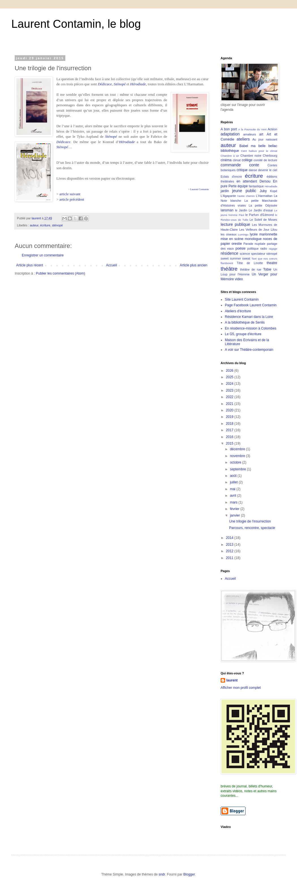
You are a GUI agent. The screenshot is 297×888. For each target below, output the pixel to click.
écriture (45, 225)
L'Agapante (228, 195)
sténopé (57, 225)
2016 (230, 437)
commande (231, 165)
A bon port (229, 129)
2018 (230, 424)
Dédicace (105, 84)
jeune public (244, 190)
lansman (227, 210)
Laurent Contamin (199, 189)
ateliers (243, 139)
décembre (238, 449)
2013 (230, 545)
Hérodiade (138, 84)
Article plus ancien (193, 265)
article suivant (69, 194)
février (235, 509)
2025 (230, 377)
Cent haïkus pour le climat (259, 150)
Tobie (267, 269)
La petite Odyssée (263, 205)
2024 (230, 384)
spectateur (258, 253)
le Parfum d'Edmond (259, 214)
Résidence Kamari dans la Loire (249, 317)
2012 (230, 551)
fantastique (256, 186)
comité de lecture (265, 160)
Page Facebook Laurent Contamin (251, 305)
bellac (272, 146)
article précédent (71, 199)
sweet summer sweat (235, 258)
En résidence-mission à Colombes (250, 328)
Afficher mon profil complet (241, 688)
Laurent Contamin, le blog (76, 24)
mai (233, 489)
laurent (232, 680)
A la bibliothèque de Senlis (245, 322)
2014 (230, 538)
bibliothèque (230, 151)
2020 (230, 410)
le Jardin (241, 210)
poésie (241, 248)
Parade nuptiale (254, 243)
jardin (225, 191)
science (245, 253)
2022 (230, 397)
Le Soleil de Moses (263, 219)
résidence (229, 253)
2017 (230, 430)
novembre (238, 456)
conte (254, 165)
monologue (253, 239)
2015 (230, 443)
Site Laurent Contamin (242, 299)
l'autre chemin (246, 195)
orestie (237, 244)
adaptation (230, 134)
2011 (230, 558)
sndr (162, 874)
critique (242, 170)
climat (237, 160)
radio (263, 248)
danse (253, 170)
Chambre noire (250, 155)
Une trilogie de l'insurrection (250, 521)
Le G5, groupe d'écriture (243, 334)
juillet (234, 482)
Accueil (111, 265)
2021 (230, 404)
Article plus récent (29, 265)
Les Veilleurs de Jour (254, 229)
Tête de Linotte (250, 263)
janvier (235, 515)
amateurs (249, 134)
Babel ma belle (252, 146)
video (239, 279)
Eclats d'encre (231, 176)
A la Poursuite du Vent (252, 129)
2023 (230, 390)
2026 (230, 371)
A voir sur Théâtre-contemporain (249, 350)
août (234, 476)
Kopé (273, 191)
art (261, 134)
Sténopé (120, 84)
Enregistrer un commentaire (43, 255)
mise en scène (232, 239)
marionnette (268, 234)
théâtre (229, 269)
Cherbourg (270, 155)
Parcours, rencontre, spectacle (252, 528)
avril (233, 496)
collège (247, 160)
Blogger (189, 874)
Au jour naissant (264, 139)
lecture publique (235, 224)
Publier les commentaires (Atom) (60, 273)
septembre (238, 469)
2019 (230, 417)
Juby (263, 191)
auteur (34, 225)
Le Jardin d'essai (261, 210)
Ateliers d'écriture (238, 311)
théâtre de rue (250, 269)
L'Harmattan (264, 195)
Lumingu (243, 234)
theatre (272, 263)
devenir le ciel (267, 170)
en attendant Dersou (253, 181)
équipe (243, 186)
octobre (236, 462)
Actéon (272, 129)
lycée (254, 234)
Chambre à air (230, 155)
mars (234, 502)
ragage (273, 248)
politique (253, 248)
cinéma (226, 160)
